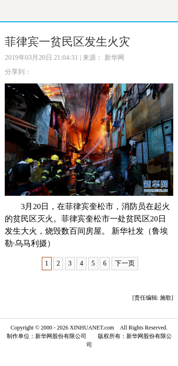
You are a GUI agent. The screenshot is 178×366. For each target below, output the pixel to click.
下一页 (125, 263)
